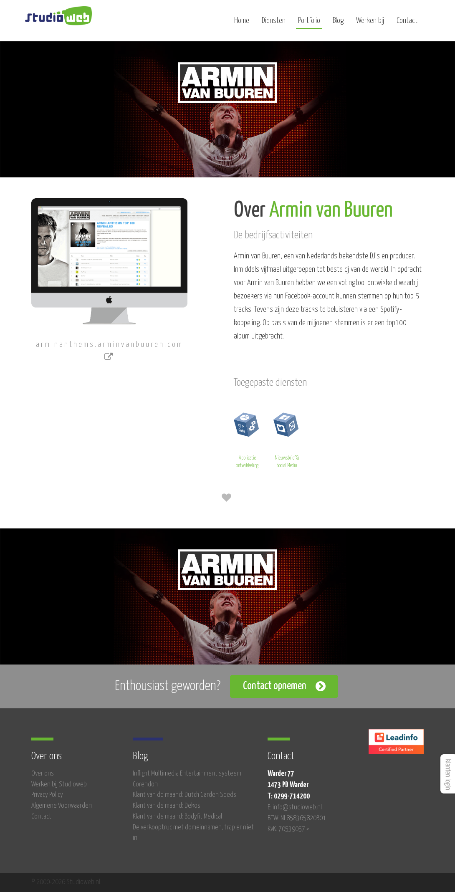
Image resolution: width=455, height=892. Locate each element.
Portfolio (309, 24)
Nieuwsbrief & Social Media (287, 438)
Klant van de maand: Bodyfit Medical (177, 816)
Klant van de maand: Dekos (166, 805)
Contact (407, 24)
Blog (338, 24)
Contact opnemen (274, 686)
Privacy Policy (47, 795)
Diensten (274, 24)
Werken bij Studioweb (59, 784)
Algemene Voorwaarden (61, 805)
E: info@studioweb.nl (295, 807)
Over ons (42, 773)
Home (241, 24)
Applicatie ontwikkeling (247, 438)
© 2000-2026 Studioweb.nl (65, 882)
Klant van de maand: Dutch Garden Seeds (184, 795)
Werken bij (370, 24)
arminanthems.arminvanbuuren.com (109, 351)
